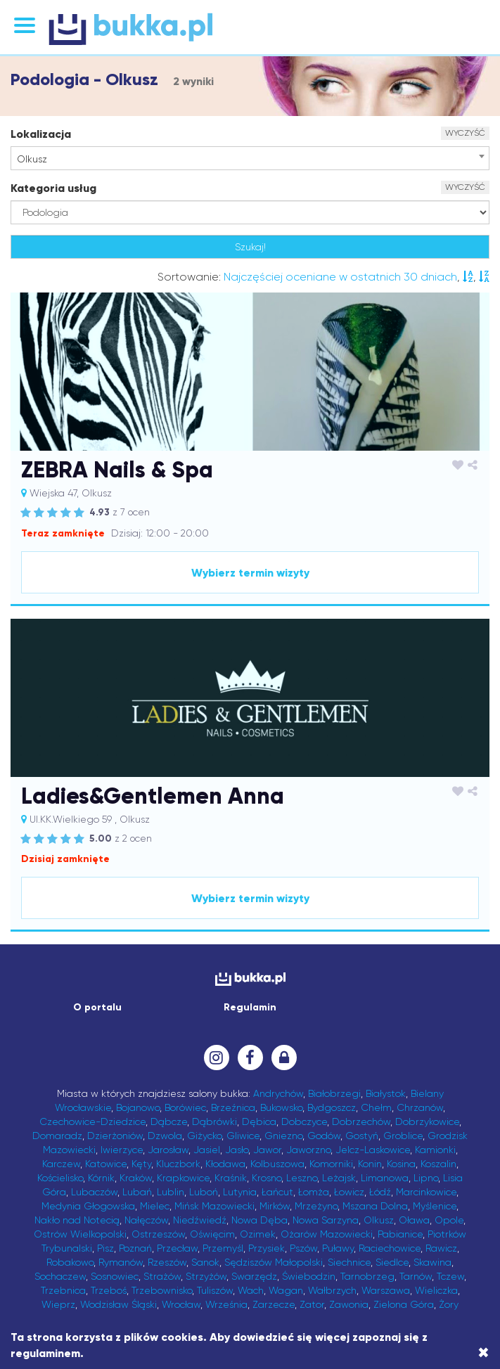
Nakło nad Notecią (77, 1220)
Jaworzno (308, 1149)
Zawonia (348, 1304)
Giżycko (204, 1135)
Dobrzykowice (427, 1121)
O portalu (97, 1007)
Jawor (267, 1149)
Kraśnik (230, 1177)
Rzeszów (167, 1262)
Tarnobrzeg (367, 1276)
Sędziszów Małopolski (273, 1262)
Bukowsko (281, 1107)
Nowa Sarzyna (326, 1220)
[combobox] (250, 158)
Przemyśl (223, 1248)
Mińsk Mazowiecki (214, 1205)
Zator (312, 1304)
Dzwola (165, 1135)
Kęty (141, 1163)
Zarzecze (273, 1304)
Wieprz (58, 1304)
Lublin (170, 1191)
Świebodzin (308, 1276)
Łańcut (277, 1191)
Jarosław (168, 1149)
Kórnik (101, 1177)
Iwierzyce (122, 1149)
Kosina (401, 1163)
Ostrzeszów (158, 1234)
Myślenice (434, 1205)
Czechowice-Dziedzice (92, 1121)
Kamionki (435, 1149)
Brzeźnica (233, 1107)
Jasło (236, 1149)
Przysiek (266, 1248)
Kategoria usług (53, 188)
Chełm (376, 1107)
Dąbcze (168, 1121)
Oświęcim (212, 1234)
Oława (414, 1220)
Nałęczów (146, 1220)
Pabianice (400, 1234)
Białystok (386, 1093)
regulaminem (45, 1353)
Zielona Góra (403, 1304)
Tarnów (415, 1276)
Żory (449, 1304)
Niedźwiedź (199, 1220)
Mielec (154, 1205)
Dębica (259, 1121)
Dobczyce (304, 1121)
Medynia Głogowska (88, 1205)
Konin (370, 1163)
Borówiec (185, 1107)
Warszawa (385, 1290)
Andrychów (278, 1093)
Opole (449, 1220)
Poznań (135, 1248)
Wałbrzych (332, 1290)
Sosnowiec (115, 1276)
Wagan (286, 1290)
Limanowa (385, 1177)
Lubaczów (94, 1191)
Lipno (426, 1177)
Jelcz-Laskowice (372, 1149)
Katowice (106, 1163)
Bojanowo (138, 1107)
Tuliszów (215, 1290)
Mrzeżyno (316, 1205)
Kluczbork (178, 1163)
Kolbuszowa (277, 1163)
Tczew (450, 1276)
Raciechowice (390, 1248)
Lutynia (240, 1191)
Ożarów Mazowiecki (327, 1234)
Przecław (177, 1248)
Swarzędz (254, 1276)
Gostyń (361, 1135)
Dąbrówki (214, 1121)
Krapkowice (183, 1177)
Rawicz (441, 1248)
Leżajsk (339, 1177)
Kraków (136, 1177)
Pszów (303, 1248)
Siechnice (349, 1262)
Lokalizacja (41, 134)
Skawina (432, 1262)
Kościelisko (60, 1177)
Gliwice (242, 1135)
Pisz (105, 1248)
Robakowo (70, 1262)
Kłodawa (225, 1163)
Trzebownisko (162, 1290)
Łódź (380, 1191)
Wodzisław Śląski (118, 1304)
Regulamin (250, 1007)
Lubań (137, 1191)
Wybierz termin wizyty (250, 572)
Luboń (203, 1191)
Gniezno (283, 1135)
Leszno (301, 1177)
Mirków (274, 1205)
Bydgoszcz (331, 1107)
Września (226, 1304)
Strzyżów (206, 1276)
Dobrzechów (361, 1121)
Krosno (266, 1177)
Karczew (61, 1163)
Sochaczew (60, 1276)
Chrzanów (420, 1107)
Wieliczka (436, 1290)
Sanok (205, 1262)
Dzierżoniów (115, 1135)
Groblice (403, 1135)
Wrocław (181, 1304)
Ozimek (258, 1234)
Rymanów (120, 1262)
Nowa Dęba (259, 1220)
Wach (251, 1290)
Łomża (313, 1191)
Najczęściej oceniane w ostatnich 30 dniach (340, 276)
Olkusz (379, 1220)
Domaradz (57, 1135)
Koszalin (438, 1163)
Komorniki (331, 1163)
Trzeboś (109, 1290)
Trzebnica (63, 1290)
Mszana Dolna (375, 1205)
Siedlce (392, 1262)
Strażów (162, 1276)
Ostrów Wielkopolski (80, 1234)
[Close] (483, 1353)
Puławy (338, 1248)
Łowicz (349, 1191)
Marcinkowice (426, 1191)
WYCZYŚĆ (465, 133)
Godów (323, 1135)
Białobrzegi (334, 1093)
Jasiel (206, 1149)
